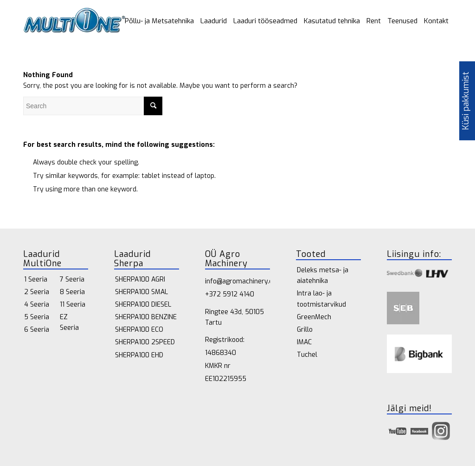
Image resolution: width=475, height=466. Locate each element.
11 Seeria (72, 304)
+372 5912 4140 (229, 294)
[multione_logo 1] (74, 21)
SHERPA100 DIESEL (143, 304)
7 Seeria (72, 279)
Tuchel (307, 354)
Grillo (305, 329)
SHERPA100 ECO (139, 329)
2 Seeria (36, 292)
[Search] (92, 106)
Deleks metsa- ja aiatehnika (322, 275)
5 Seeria (36, 317)
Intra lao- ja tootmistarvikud (321, 298)
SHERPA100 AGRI (140, 279)
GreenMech (314, 317)
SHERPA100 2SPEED (145, 342)
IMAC (304, 342)
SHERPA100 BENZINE (146, 317)
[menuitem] (159, 21)
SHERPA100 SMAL (141, 292)
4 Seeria (36, 304)
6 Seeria (36, 329)
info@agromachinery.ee (240, 281)
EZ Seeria (69, 322)
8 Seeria (72, 292)
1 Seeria (35, 279)
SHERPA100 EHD (139, 355)
